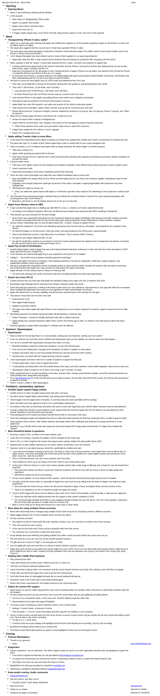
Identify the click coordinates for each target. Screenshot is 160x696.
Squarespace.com (23, 378)
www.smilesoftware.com (141, 644)
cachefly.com (59, 665)
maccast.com (136, 686)
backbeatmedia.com (56, 669)
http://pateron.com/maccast (71, 655)
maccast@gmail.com (19, 676)
